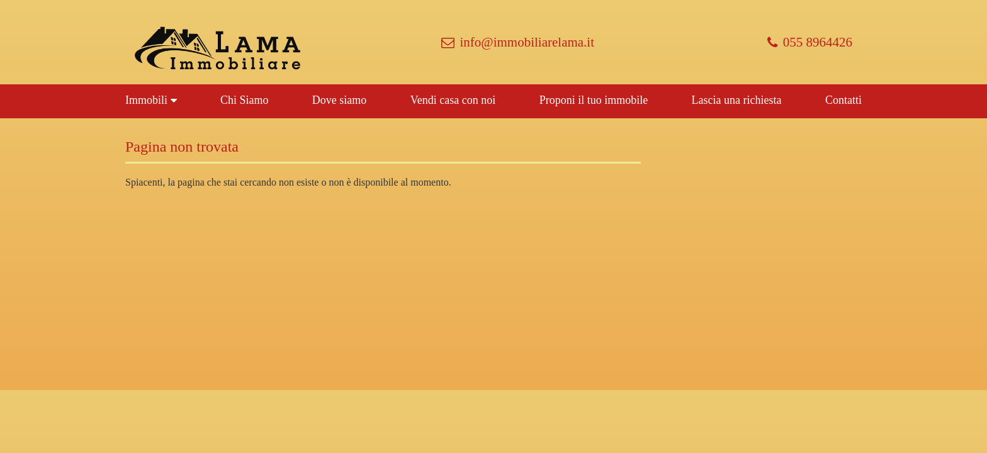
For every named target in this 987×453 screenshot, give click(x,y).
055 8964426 (809, 42)
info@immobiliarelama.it (517, 42)
